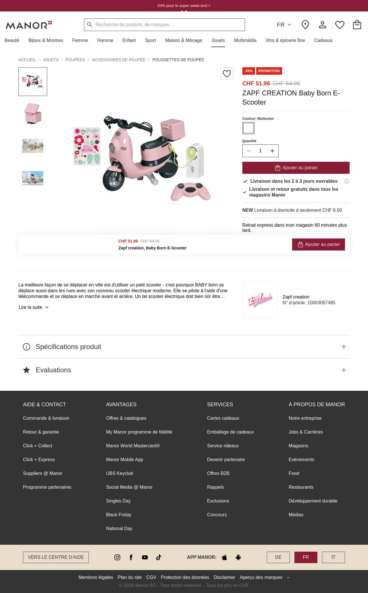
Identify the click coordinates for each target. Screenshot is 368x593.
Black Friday (118, 514)
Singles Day (118, 500)
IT (333, 557)
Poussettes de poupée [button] (178, 59)
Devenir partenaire (226, 459)
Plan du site (130, 577)
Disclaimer (224, 577)
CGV (151, 577)
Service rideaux (223, 445)
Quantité (249, 141)
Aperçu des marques (261, 577)
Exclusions (218, 500)
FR (285, 24)
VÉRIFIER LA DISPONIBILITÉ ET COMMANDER (296, 245)
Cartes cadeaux (223, 418)
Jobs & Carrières (306, 432)
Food (294, 473)
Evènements (301, 459)
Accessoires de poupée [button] (119, 59)
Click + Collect (37, 445)
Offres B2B (218, 473)
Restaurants (301, 487)
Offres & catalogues (126, 418)
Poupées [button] (75, 59)
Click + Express (39, 459)
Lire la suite (34, 307)
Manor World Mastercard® (133, 445)
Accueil (27, 59)
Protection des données (185, 577)
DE (278, 557)
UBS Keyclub (119, 473)
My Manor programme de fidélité (139, 432)
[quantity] (260, 150)
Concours (217, 514)
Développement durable (313, 500)
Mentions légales (95, 577)
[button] (14, 40)
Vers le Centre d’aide (56, 557)
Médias (296, 514)
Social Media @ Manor (129, 487)
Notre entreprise (305, 418)
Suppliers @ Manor (42, 473)
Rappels (215, 487)
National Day (119, 528)
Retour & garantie (41, 432)
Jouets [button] (51, 59)
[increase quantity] (272, 151)
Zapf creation (296, 296)
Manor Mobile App (124, 459)
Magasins (298, 445)
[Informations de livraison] (347, 181)
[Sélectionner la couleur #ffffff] (248, 128)
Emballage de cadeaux (230, 432)
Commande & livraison (46, 418)
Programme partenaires (47, 487)
